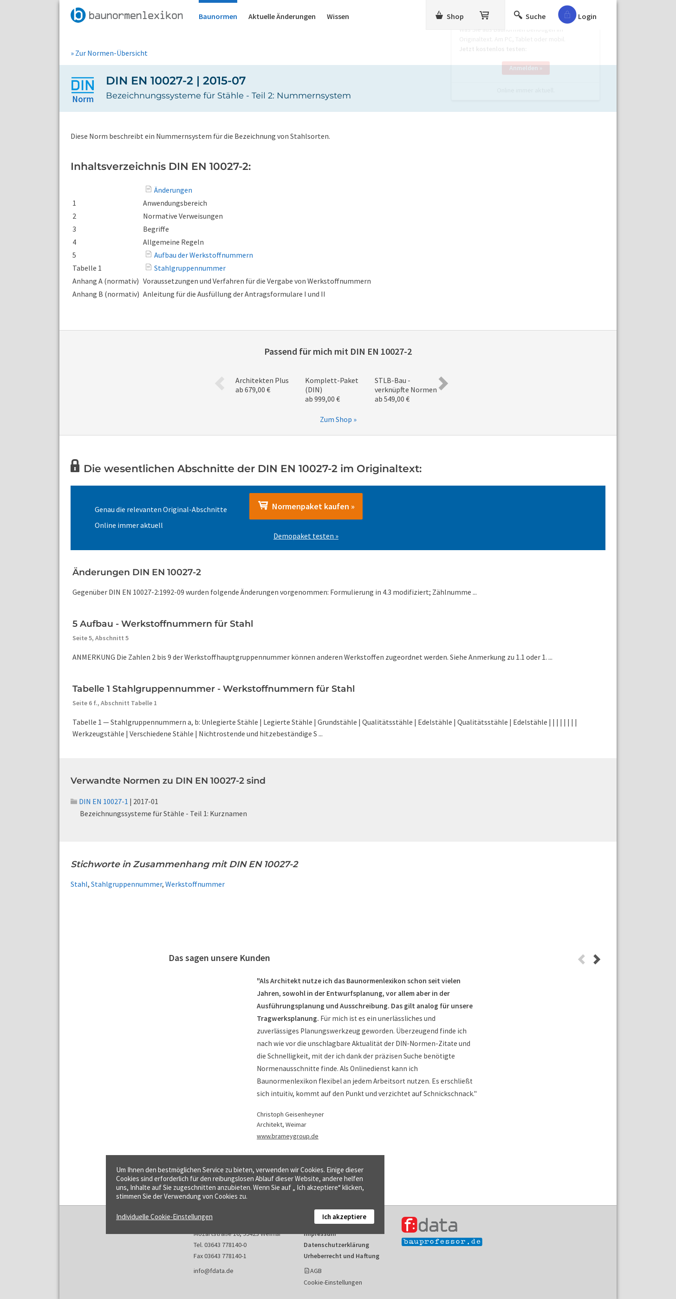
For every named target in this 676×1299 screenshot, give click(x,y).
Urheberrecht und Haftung (341, 1256)
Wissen (338, 16)
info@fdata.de (214, 1271)
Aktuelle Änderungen (282, 16)
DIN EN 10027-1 (99, 801)
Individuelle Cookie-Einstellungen (164, 1216)
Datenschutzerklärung (336, 1245)
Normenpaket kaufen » (306, 506)
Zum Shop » (338, 419)
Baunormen (218, 16)
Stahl (79, 884)
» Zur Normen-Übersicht (109, 53)
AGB (316, 1271)
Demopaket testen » (305, 535)
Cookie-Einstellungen (333, 1282)
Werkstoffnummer (195, 884)
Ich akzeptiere (344, 1216)
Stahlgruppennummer (126, 884)
